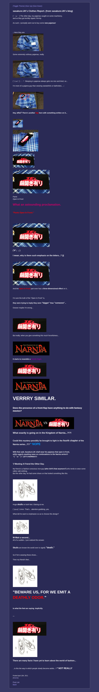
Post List (16, 682)
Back (15, 685)
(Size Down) (37, 6)
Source (15, 678)
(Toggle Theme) (19, 6)
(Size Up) (28, 6)
